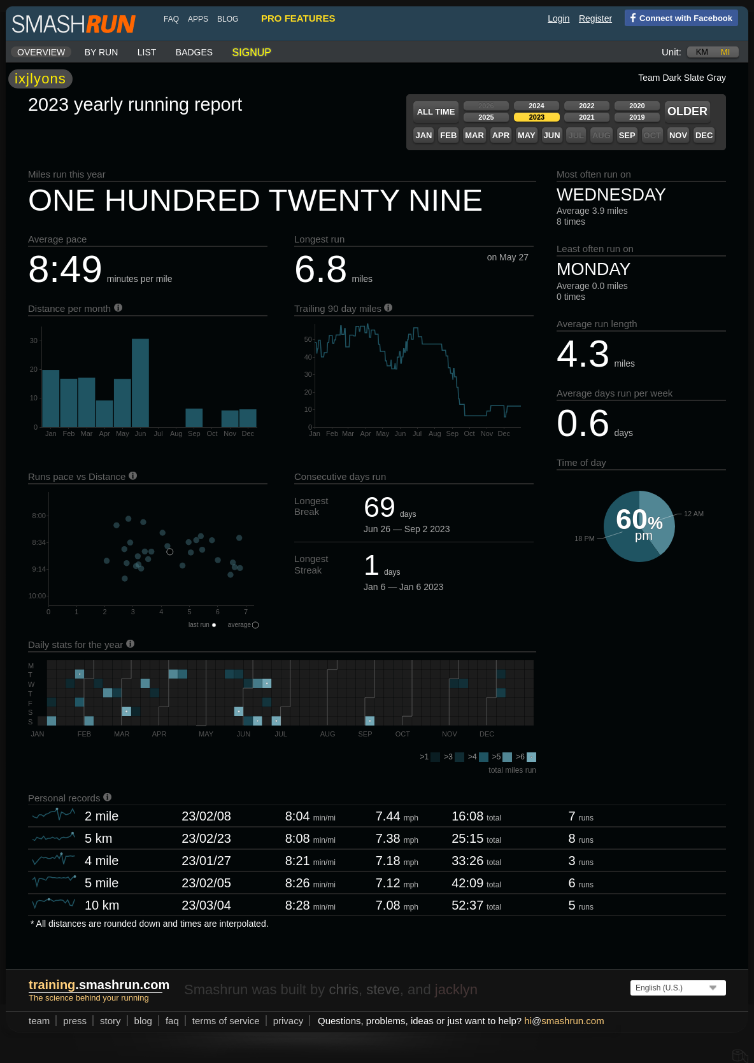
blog (227, 19)
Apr (500, 135)
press (75, 1020)
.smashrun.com (99, 985)
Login (558, 18)
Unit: (671, 51)
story (110, 1020)
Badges (194, 52)
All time (436, 111)
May (527, 135)
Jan (423, 135)
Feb (448, 135)
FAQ (171, 19)
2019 (636, 117)
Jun (552, 135)
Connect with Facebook (678, 17)
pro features (298, 18)
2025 (486, 117)
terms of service (226, 1020)
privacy (288, 1020)
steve (383, 989)
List (147, 52)
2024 (536, 105)
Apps (198, 19)
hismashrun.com (564, 1020)
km (702, 52)
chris (343, 989)
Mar (474, 135)
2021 (586, 117)
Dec (704, 135)
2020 (636, 105)
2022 (586, 105)
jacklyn (456, 989)
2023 (536, 117)
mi (725, 52)
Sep (627, 135)
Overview (41, 52)
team (39, 1020)
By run (101, 52)
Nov (678, 135)
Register (595, 18)
